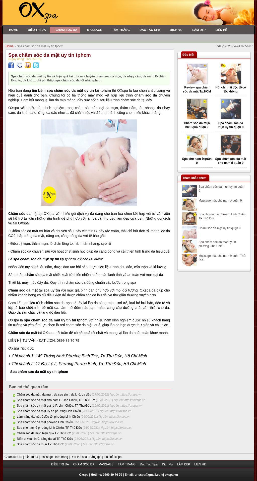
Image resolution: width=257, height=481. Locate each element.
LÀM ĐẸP (184, 464)
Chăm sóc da (14, 457)
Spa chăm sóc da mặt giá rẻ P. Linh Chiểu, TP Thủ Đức (54, 405)
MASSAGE (106, 464)
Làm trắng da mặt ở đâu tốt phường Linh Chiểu (48, 416)
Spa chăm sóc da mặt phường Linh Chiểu (45, 422)
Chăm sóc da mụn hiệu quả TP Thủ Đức (44, 433)
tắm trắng (62, 457)
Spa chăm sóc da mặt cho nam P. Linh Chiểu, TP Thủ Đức (56, 400)
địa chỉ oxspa (113, 457)
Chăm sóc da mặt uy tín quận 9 (219, 228)
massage (47, 457)
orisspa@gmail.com (149, 474)
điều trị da (32, 457)
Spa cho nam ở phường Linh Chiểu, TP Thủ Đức (49, 427)
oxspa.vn (171, 474)
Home (10, 46)
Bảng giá (95, 457)
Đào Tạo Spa (149, 464)
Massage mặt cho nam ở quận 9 (220, 200)
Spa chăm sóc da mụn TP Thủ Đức (40, 444)
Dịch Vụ (167, 464)
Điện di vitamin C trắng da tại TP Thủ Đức (45, 439)
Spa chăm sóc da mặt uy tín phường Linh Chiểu (49, 411)
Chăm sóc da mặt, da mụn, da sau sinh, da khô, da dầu (54, 394)
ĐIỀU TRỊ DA (60, 464)
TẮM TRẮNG (127, 464)
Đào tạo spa (79, 457)
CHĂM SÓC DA (84, 464)
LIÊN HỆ (200, 464)
